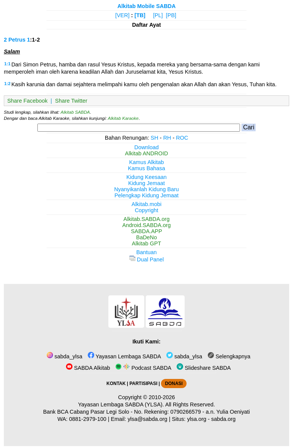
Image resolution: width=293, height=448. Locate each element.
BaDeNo (146, 237)
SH (154, 138)
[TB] (139, 15)
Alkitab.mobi (146, 204)
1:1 (7, 63)
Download (146, 147)
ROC (182, 138)
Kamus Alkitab (146, 162)
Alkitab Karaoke (123, 118)
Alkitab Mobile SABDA (147, 6)
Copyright (146, 210)
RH (167, 138)
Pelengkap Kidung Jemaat (146, 195)
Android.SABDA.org (146, 225)
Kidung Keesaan (146, 177)
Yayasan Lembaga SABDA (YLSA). (121, 404)
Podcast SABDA (143, 368)
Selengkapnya (229, 356)
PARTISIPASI (143, 383)
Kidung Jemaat (146, 183)
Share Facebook (27, 101)
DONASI (173, 383)
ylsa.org (196, 419)
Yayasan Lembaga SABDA (124, 356)
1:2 (7, 83)
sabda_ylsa (64, 356)
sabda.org (223, 419)
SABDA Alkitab (88, 368)
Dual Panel (146, 259)
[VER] (122, 15)
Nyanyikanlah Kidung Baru (146, 189)
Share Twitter (71, 101)
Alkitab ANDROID (146, 153)
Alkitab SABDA (75, 112)
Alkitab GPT (146, 243)
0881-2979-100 (87, 419)
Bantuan (146, 252)
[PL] (158, 15)
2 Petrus (15, 40)
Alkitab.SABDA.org (147, 219)
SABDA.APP (146, 231)
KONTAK (116, 383)
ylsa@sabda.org (147, 419)
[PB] (171, 15)
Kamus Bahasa (146, 168)
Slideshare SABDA (204, 368)
